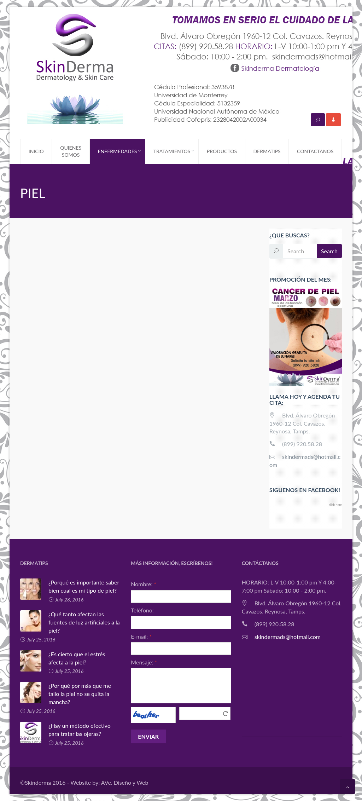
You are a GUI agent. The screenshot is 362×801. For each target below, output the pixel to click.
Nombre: (143, 584)
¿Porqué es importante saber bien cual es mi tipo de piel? (69, 586)
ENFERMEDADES (121, 151)
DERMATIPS (266, 151)
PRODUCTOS (222, 151)
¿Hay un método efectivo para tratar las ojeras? (65, 729)
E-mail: (141, 636)
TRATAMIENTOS (175, 151)
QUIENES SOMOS (70, 151)
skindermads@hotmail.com (288, 636)
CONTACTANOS (315, 151)
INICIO (36, 151)
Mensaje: (144, 662)
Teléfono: (142, 609)
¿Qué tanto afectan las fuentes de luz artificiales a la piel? (70, 622)
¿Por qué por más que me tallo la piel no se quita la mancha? (65, 693)
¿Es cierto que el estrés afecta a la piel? (62, 658)
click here (335, 505)
